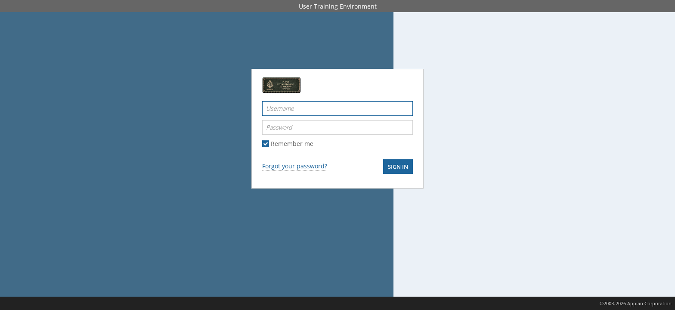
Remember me (292, 144)
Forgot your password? (294, 166)
